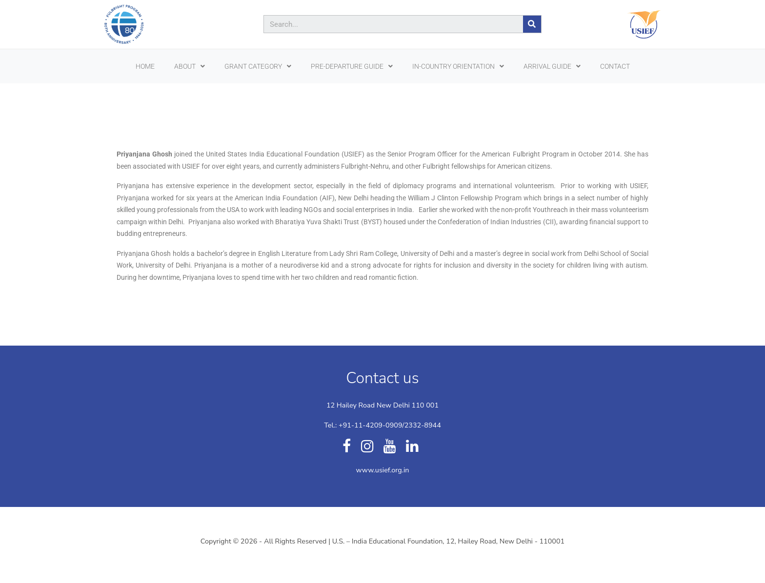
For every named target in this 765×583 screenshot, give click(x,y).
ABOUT (189, 66)
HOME (145, 66)
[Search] (532, 24)
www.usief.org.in (382, 470)
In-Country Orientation (458, 66)
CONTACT (615, 66)
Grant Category (257, 66)
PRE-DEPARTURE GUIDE (352, 66)
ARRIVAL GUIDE (552, 66)
